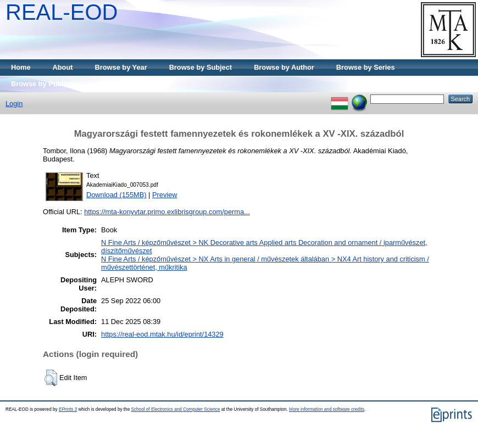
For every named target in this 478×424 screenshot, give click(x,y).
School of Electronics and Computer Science (175, 409)
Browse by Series (365, 67)
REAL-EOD (61, 12)
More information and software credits (326, 409)
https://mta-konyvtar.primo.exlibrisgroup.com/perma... (167, 212)
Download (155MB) (116, 195)
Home (21, 67)
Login (14, 103)
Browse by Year (121, 67)
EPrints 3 (68, 409)
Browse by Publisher (46, 84)
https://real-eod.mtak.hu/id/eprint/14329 (162, 334)
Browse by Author (284, 67)
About (63, 67)
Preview (164, 195)
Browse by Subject (200, 67)
